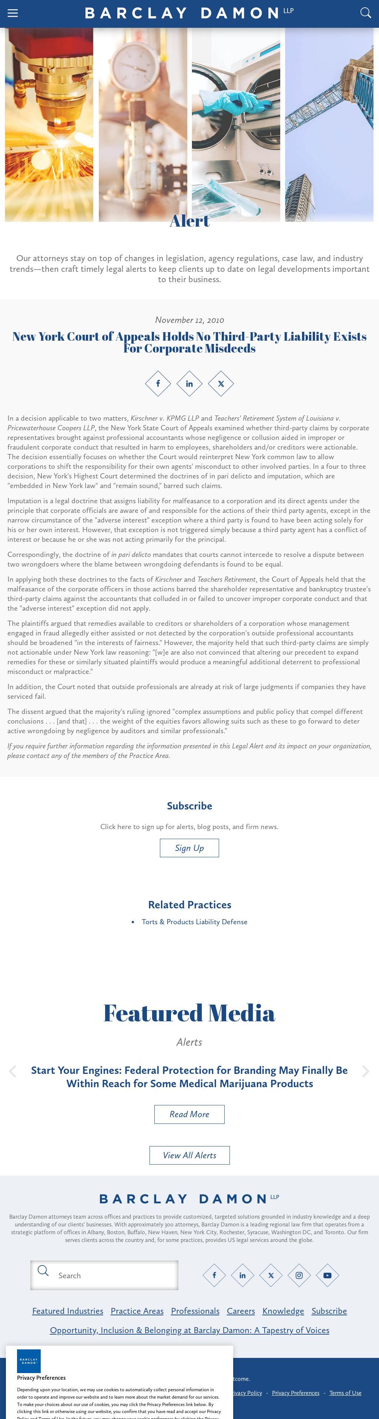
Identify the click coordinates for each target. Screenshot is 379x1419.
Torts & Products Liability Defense (195, 921)
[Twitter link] (221, 383)
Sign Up (189, 848)
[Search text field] (113, 1275)
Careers (241, 1310)
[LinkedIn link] (189, 383)
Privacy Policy (245, 1392)
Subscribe (329, 1310)
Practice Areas (137, 1310)
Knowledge (283, 1310)
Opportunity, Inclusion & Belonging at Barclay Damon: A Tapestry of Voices (189, 1330)
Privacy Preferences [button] (295, 1392)
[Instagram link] (299, 1275)
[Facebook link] (158, 383)
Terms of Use (345, 1392)
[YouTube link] (327, 1275)
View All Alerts (190, 1155)
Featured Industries (67, 1310)
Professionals (195, 1310)
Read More (182, 1115)
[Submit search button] (42, 1270)
